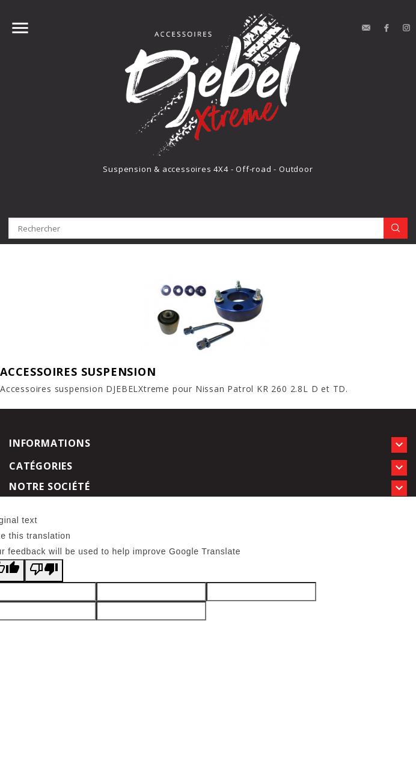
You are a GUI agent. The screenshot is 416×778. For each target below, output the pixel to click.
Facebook (387, 28)
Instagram (407, 28)
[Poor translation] (44, 570)
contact (366, 28)
